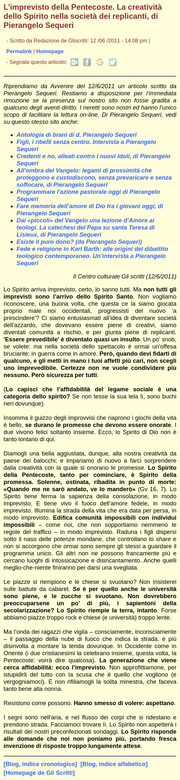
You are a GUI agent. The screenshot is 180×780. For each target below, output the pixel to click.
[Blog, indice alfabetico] (113, 764)
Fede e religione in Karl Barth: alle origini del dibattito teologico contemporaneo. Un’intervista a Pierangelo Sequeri (92, 255)
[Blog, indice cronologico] (40, 764)
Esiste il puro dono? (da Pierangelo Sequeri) (79, 241)
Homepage (50, 51)
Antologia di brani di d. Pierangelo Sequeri (77, 134)
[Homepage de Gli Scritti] (39, 772)
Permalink (19, 51)
